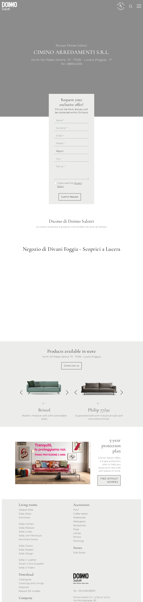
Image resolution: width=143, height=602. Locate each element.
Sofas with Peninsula (30, 535)
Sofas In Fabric (27, 567)
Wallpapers (79, 521)
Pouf (75, 509)
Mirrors (77, 537)
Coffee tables (80, 513)
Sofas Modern (26, 549)
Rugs (76, 529)
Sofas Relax (25, 513)
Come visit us (71, 365)
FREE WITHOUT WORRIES (109, 480)
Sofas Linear (25, 531)
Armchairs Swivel (28, 539)
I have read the (69, 185)
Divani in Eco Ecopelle (31, 563)
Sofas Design (26, 553)
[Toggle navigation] (138, 6)
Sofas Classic (26, 545)
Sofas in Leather (27, 560)
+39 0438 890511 (87, 591)
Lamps (77, 533)
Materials (24, 587)
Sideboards (79, 517)
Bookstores (79, 525)
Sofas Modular (27, 528)
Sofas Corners (26, 524)
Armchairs (24, 517)
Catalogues (25, 579)
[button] (67, 393)
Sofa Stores (79, 552)
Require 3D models (29, 591)
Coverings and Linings (31, 583)
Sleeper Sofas (26, 509)
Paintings (78, 541)
